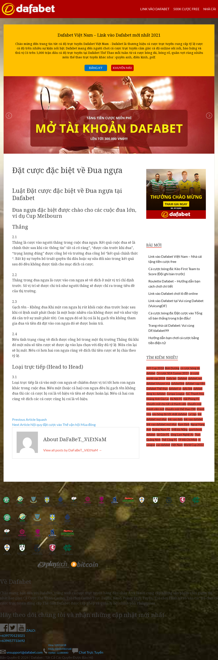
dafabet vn (175, 388)
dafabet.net (195, 378)
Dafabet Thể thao (157, 388)
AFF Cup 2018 (155, 368)
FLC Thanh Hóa (194, 393)
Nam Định (184, 424)
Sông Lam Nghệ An (182, 434)
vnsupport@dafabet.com (21, 652)
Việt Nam (177, 445)
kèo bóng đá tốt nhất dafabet (169, 414)
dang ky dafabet (156, 393)
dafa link (187, 388)
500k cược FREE (186, 9)
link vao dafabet (193, 419)
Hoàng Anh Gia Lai (157, 399)
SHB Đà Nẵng (179, 429)
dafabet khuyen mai (158, 383)
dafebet (197, 388)
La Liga (192, 414)
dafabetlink (178, 383)
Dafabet (182, 378)
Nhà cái (209, 9)
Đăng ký (95, 68)
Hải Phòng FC (191, 399)
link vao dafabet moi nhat (161, 424)
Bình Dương (172, 368)
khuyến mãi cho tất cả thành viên (166, 404)
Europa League (175, 393)
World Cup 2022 (194, 445)
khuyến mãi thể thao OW (180, 409)
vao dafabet (163, 445)
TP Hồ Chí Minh (187, 439)
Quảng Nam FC (161, 429)
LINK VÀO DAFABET (154, 9)
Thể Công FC (169, 439)
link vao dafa (175, 419)
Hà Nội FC (176, 399)
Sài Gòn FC (163, 434)
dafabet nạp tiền (195, 383)
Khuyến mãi (122, 68)
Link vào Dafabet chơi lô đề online (173, 293)
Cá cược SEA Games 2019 (172, 373)
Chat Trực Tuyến (87, 652)
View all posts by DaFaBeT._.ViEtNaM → (72, 450)
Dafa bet (171, 378)
